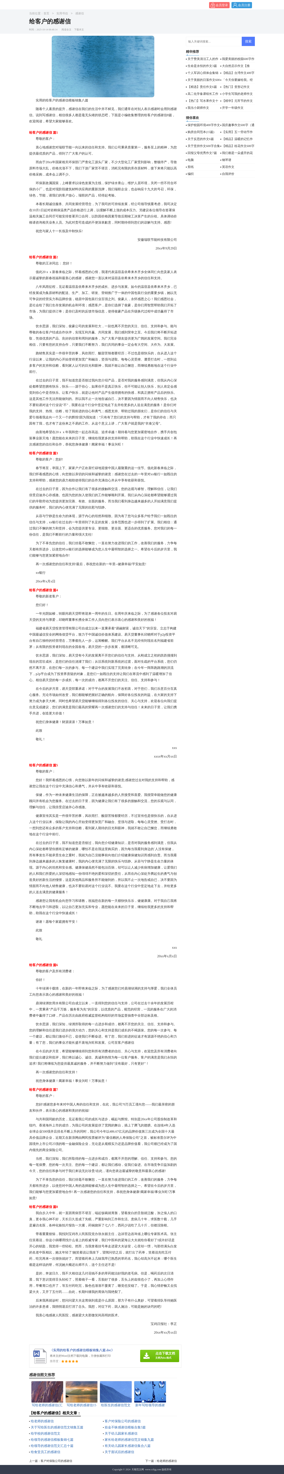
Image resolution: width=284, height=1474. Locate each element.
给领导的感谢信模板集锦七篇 (52, 1439)
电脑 (191, 160)
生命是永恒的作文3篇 (202, 66)
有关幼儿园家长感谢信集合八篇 (128, 1446)
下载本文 (79, 29)
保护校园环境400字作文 (204, 125)
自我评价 (228, 174)
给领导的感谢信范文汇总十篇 (52, 1446)
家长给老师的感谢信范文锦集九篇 (129, 1439)
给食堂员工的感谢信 (45, 1452)
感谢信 (79, 13)
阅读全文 (66, 29)
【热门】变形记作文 (236, 86)
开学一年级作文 (233, 107)
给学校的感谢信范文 (45, 1433)
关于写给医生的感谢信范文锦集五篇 (57, 1427)
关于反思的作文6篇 (201, 139)
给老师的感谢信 (42, 1421)
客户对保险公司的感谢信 (123, 1421)
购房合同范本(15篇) (201, 132)
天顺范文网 (138, 1469)
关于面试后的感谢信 (119, 1452)
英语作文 (228, 167)
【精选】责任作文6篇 (202, 86)
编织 (191, 174)
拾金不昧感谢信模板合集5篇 (125, 1427)
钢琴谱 (226, 160)
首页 (46, 13)
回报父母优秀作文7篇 (202, 153)
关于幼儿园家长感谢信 (121, 1433)
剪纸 (191, 167)
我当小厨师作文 (198, 107)
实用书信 (62, 13)
